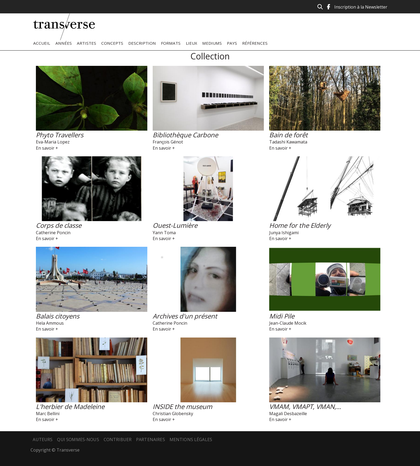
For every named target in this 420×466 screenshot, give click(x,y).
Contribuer (118, 439)
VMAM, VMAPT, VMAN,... (305, 406)
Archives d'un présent (185, 316)
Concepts (112, 43)
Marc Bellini (47, 413)
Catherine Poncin (53, 233)
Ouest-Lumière (175, 225)
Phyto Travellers (59, 134)
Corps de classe (58, 225)
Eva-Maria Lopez (53, 142)
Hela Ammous (50, 323)
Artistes (86, 43)
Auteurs (42, 439)
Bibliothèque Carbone (185, 134)
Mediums (212, 43)
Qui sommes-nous (78, 439)
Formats (171, 43)
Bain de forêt (288, 134)
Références (255, 43)
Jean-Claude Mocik (287, 323)
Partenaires (150, 439)
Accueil (41, 43)
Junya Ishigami (284, 233)
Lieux (191, 43)
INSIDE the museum (182, 406)
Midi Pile (281, 316)
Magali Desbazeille (288, 413)
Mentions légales (191, 439)
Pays (232, 43)
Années (63, 43)
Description (142, 43)
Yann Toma (164, 233)
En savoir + (47, 148)
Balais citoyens (57, 316)
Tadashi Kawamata (288, 142)
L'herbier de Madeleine (70, 406)
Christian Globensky (173, 413)
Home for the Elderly (300, 225)
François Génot (168, 142)
